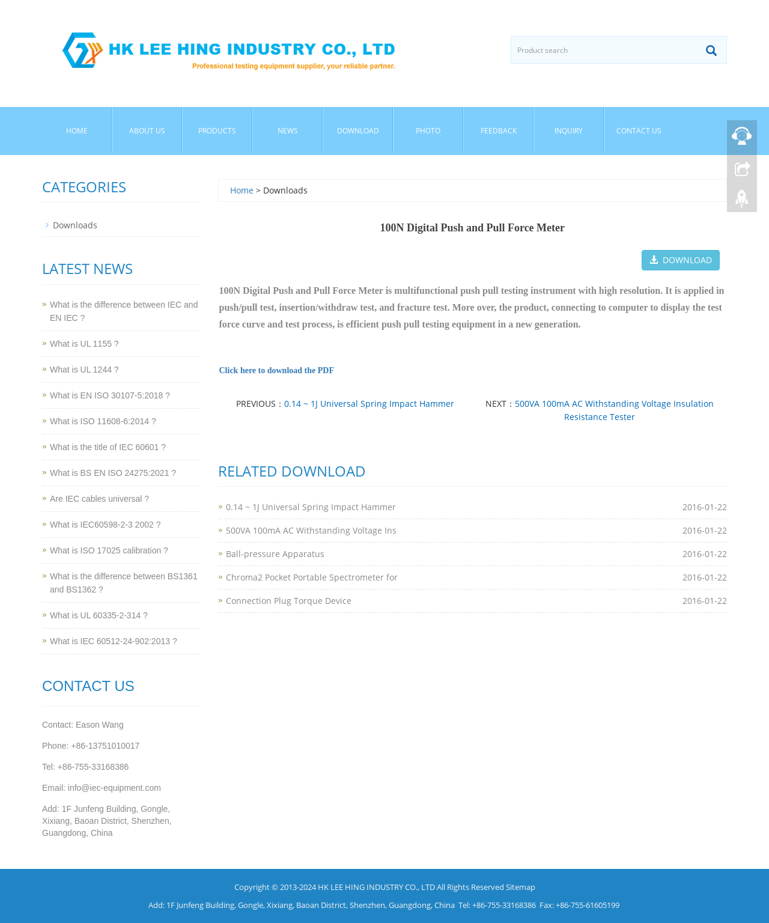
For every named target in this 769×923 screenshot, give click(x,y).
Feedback (499, 131)
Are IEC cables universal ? (99, 499)
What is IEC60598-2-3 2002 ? (105, 524)
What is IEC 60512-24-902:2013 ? (113, 641)
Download (358, 131)
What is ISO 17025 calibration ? (109, 550)
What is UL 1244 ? (84, 369)
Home (77, 131)
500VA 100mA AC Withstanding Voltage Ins (311, 530)
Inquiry (569, 131)
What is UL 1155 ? (84, 344)
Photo (428, 131)
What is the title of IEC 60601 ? (108, 447)
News (288, 131)
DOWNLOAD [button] (680, 260)
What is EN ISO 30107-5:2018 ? (110, 395)
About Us (147, 131)
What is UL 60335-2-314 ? (99, 615)
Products (217, 131)
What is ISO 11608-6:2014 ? (103, 421)
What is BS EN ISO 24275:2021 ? (113, 473)
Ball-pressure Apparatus (275, 553)
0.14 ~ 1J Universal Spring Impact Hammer (369, 403)
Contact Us (638, 131)
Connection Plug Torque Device (288, 600)
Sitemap (520, 887)
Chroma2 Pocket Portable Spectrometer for (312, 577)
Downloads (75, 225)
